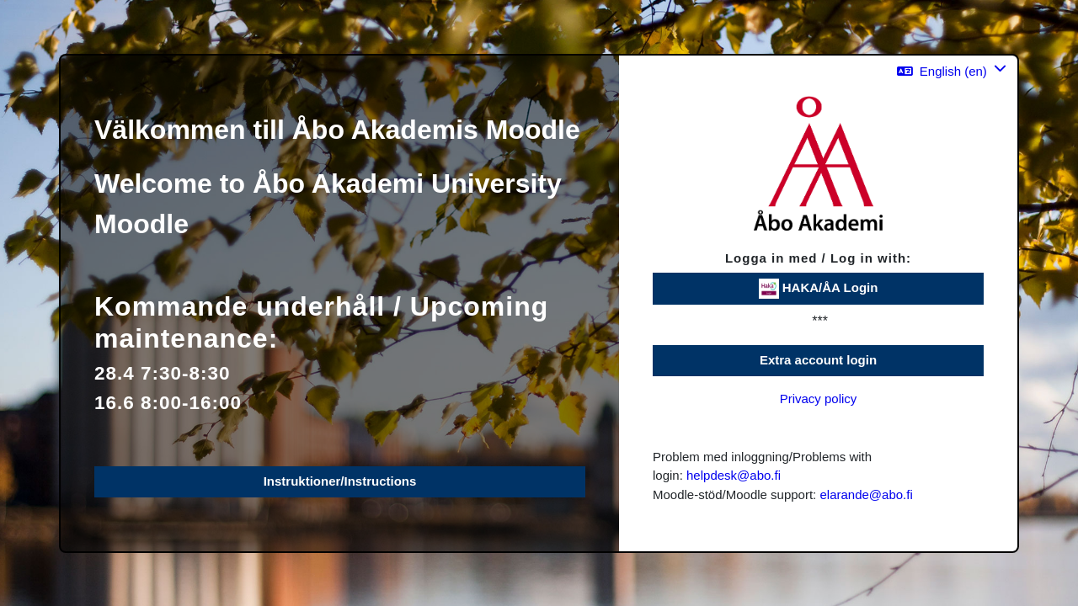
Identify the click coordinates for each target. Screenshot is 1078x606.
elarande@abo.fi (865, 494)
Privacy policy (818, 398)
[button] (951, 71)
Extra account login (818, 360)
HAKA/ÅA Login (818, 289)
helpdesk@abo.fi (733, 475)
